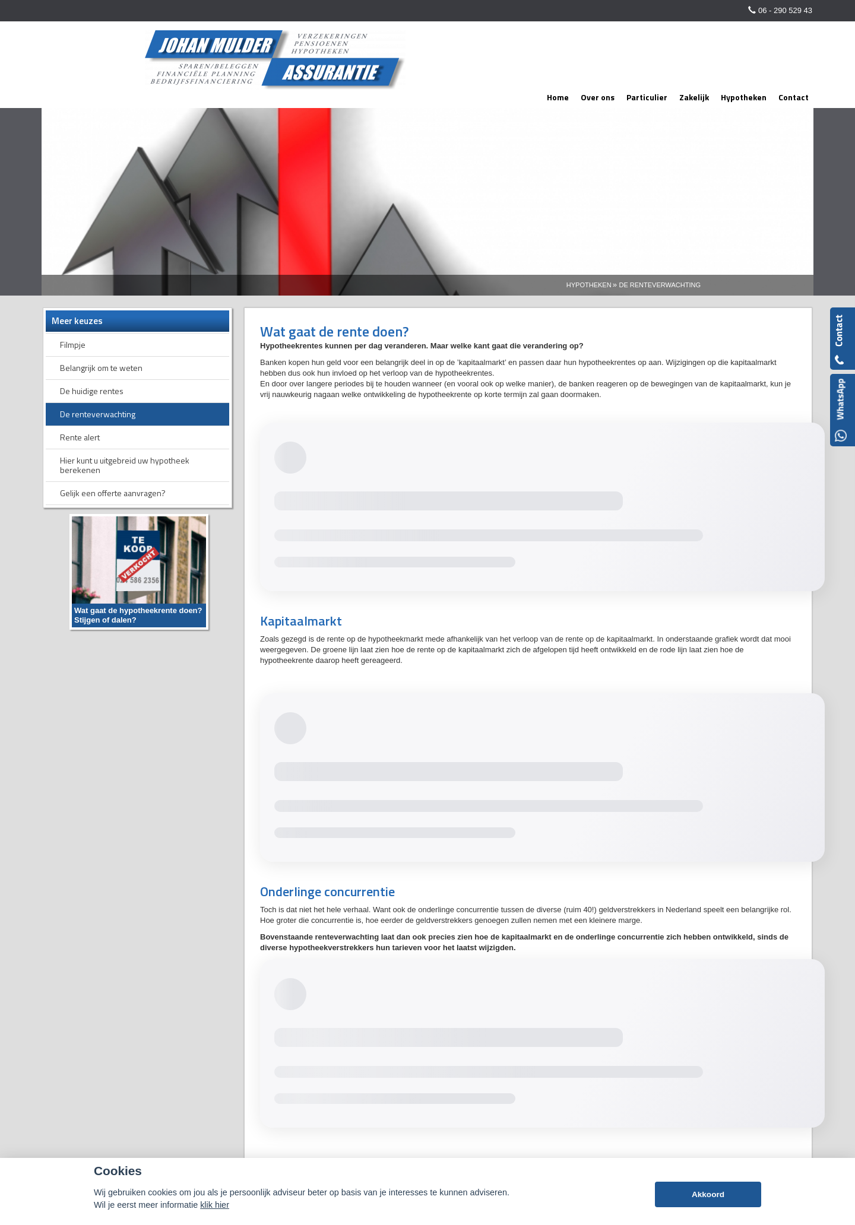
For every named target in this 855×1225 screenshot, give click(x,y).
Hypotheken (589, 284)
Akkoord (708, 1194)
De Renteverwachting (660, 284)
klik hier (214, 1205)
